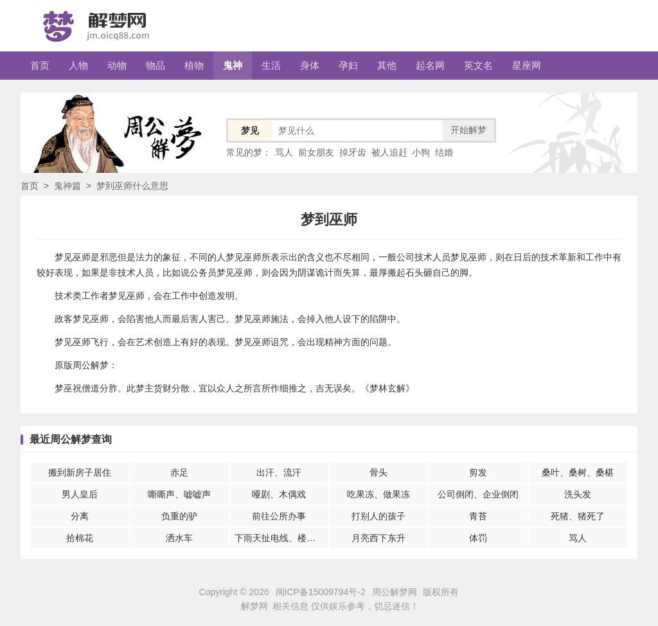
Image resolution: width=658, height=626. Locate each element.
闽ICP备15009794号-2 (321, 592)
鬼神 (232, 65)
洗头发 (577, 494)
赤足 (179, 472)
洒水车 (179, 538)
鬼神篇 (67, 186)
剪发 (478, 472)
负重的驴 (179, 516)
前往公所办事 (279, 516)
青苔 (478, 516)
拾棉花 (79, 538)
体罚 (478, 538)
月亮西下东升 (378, 538)
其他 (386, 65)
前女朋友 (316, 152)
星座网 (526, 65)
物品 (155, 65)
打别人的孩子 (378, 516)
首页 (39, 65)
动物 (117, 65)
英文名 (478, 65)
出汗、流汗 (278, 472)
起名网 (430, 65)
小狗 (421, 152)
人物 (78, 65)
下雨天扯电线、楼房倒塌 (281, 538)
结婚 (444, 152)
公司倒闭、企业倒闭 (478, 494)
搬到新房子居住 (79, 472)
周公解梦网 (394, 592)
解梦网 (254, 606)
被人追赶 (389, 152)
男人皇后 (80, 494)
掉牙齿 (352, 152)
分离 (80, 516)
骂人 (284, 152)
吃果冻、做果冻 (378, 494)
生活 (271, 65)
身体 (309, 65)
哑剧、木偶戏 (279, 494)
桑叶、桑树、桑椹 (578, 472)
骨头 (378, 472)
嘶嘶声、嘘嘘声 (179, 494)
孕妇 (348, 65)
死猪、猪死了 (578, 516)
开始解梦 (468, 130)
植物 (194, 65)
